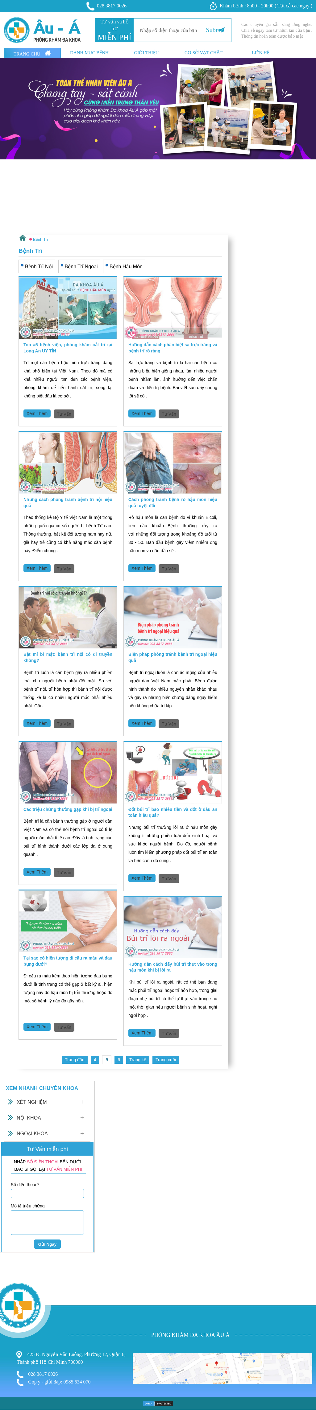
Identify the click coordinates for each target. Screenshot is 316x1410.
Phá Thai (10, 1368)
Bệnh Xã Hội (14, 1362)
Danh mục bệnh (89, 53)
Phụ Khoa (11, 1349)
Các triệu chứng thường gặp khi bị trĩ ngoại (67, 809)
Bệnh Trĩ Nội (39, 266)
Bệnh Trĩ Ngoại (81, 266)
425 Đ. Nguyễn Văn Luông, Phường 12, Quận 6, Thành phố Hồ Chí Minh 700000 (71, 1358)
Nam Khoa (11, 1355)
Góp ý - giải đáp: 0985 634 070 (53, 1382)
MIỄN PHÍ (114, 37)
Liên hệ (260, 53)
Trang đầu (75, 1059)
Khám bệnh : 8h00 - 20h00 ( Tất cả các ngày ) (261, 6)
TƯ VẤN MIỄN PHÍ (64, 1169)
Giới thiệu (146, 53)
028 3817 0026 (107, 6)
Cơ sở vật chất (203, 53)
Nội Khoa (29, 1117)
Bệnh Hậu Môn (126, 266)
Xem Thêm (37, 413)
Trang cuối (166, 1059)
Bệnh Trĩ (9, 1343)
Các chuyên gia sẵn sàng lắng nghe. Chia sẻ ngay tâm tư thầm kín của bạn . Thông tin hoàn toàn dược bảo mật (276, 30)
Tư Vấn (64, 414)
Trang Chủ (32, 53)
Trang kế (137, 1059)
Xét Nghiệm (32, 1102)
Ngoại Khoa (32, 1133)
